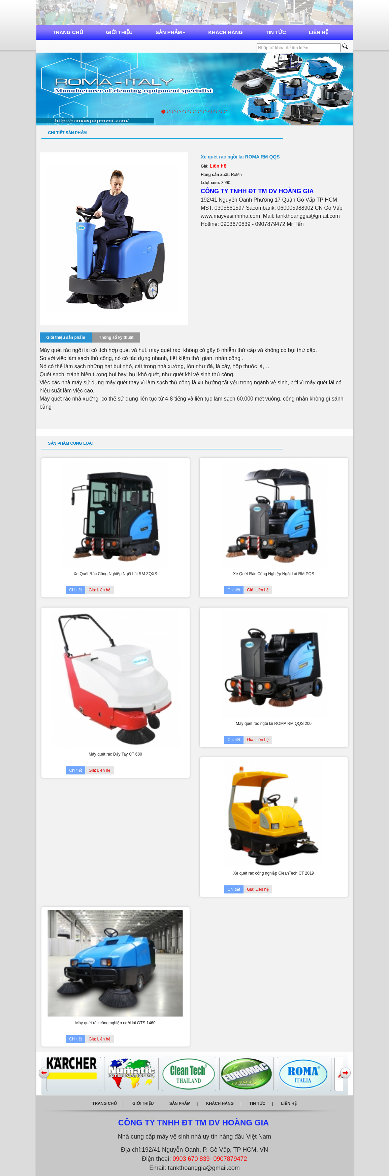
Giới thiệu (119, 32)
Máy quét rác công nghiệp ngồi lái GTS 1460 (115, 1023)
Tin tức (276, 32)
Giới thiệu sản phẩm (65, 337)
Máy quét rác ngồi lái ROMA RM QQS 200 (274, 723)
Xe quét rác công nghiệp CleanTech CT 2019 (273, 873)
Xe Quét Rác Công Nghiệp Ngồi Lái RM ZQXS (115, 573)
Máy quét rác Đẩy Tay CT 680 (115, 754)
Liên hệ (318, 32)
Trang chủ (68, 32)
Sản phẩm (170, 32)
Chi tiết (75, 590)
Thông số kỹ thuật (116, 337)
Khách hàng (225, 32)
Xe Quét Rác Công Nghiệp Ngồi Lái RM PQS (273, 573)
